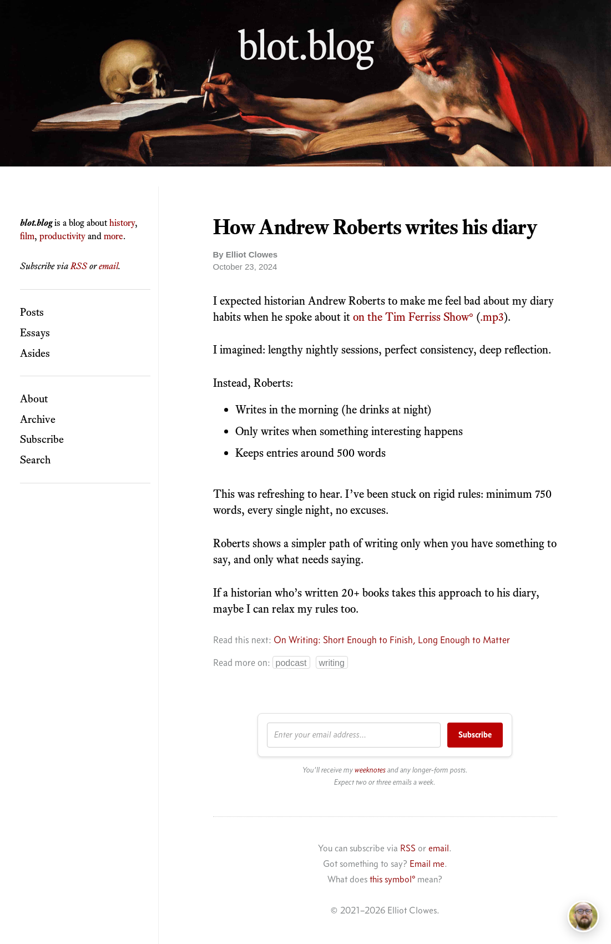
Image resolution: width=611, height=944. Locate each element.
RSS (78, 265)
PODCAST (291, 663)
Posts (32, 312)
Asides (35, 353)
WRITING (332, 663)
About (34, 398)
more (113, 235)
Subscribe (42, 439)
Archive (37, 419)
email (108, 265)
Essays (35, 332)
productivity (62, 235)
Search (35, 459)
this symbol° (392, 879)
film (27, 235)
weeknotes (370, 770)
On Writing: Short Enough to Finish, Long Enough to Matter (392, 640)
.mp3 (492, 317)
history (122, 222)
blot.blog (305, 45)
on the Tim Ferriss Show (411, 317)
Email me (427, 863)
